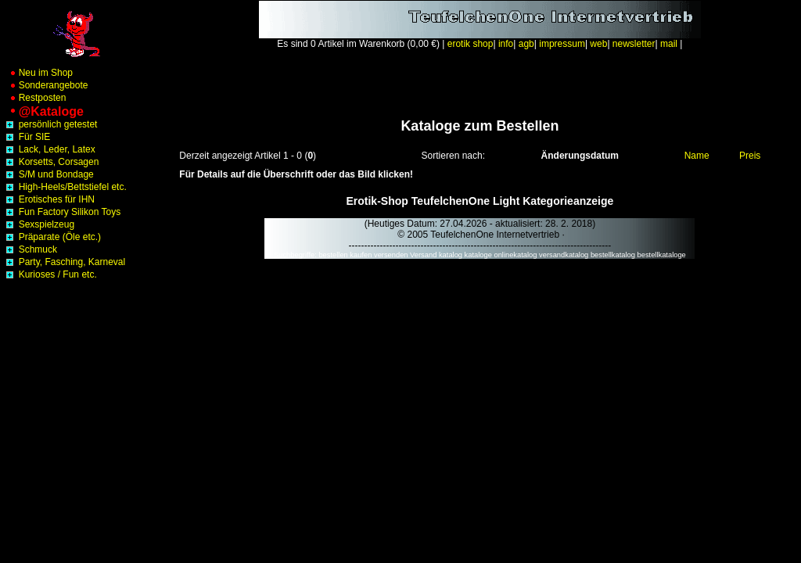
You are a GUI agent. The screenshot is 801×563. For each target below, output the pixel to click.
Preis (749, 155)
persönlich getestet (50, 124)
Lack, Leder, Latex (49, 149)
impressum (562, 43)
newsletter (634, 43)
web (598, 43)
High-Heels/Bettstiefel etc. (64, 186)
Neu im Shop (38, 72)
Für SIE (26, 136)
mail (668, 43)
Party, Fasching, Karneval (64, 261)
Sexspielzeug (38, 224)
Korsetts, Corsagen (51, 161)
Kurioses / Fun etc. (49, 274)
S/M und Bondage (48, 174)
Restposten (34, 97)
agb (526, 43)
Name (696, 155)
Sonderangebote (45, 85)
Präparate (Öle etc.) (52, 236)
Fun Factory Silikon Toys (61, 211)
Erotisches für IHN (49, 199)
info (505, 43)
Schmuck (30, 249)
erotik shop (470, 43)
